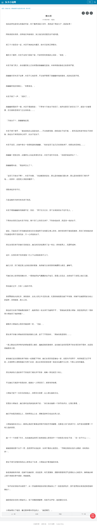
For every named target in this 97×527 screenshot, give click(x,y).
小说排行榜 (36, 524)
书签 (60, 514)
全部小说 (43, 524)
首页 (3, 8)
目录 (36, 514)
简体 (90, 2)
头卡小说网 (51, 524)
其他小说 (7, 8)
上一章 (13, 514)
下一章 (84, 514)
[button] (93, 516)
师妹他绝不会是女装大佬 (18, 8)
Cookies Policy (60, 524)
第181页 (28, 8)
